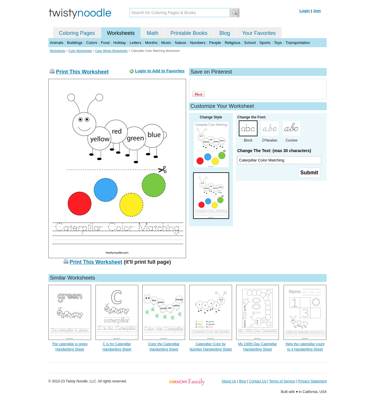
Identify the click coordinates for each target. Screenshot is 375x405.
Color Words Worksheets (111, 50)
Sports (264, 42)
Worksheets (121, 33)
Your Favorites (259, 33)
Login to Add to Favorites (160, 71)
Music (166, 42)
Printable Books (189, 33)
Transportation (297, 42)
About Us (229, 381)
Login (304, 10)
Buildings (75, 42)
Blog (224, 33)
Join (317, 10)
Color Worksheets (80, 50)
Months (151, 42)
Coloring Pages (77, 33)
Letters (136, 42)
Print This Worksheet (82, 72)
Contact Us (257, 381)
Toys (278, 42)
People (215, 42)
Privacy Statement (312, 381)
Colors (91, 42)
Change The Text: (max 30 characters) (274, 150)
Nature (180, 42)
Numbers (197, 42)
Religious (232, 42)
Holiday (119, 42)
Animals (56, 42)
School (250, 42)
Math (152, 33)
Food (105, 42)
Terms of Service (282, 381)
